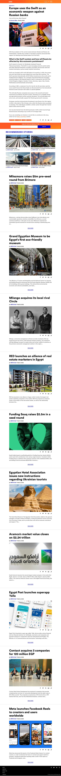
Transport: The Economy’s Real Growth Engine (17, 165)
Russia (23, 120)
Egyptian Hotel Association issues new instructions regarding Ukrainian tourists (28, 476)
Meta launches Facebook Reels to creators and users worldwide (29, 712)
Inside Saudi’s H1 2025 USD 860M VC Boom (41, 165)
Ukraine (29, 120)
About (3, 767)
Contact (4, 774)
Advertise (4, 769)
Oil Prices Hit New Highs (11, 148)
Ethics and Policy (21, 116)
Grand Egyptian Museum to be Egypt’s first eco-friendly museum (29, 240)
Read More (30, 228)
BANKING (12, 120)
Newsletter (4, 771)
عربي (46, 1)
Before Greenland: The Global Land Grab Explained (43, 148)
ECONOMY (18, 120)
